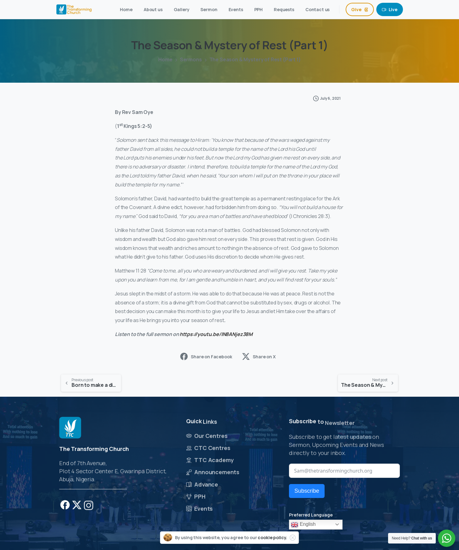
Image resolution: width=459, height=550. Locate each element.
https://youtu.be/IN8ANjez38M (216, 334)
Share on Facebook (206, 356)
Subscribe (306, 491)
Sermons (191, 59)
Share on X (258, 356)
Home (165, 59)
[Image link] (70, 428)
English (303, 524)
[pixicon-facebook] (65, 507)
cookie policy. (272, 537)
